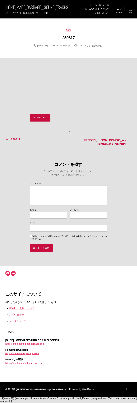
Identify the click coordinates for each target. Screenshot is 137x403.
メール (74, 210)
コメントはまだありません (91, 46)
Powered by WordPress (83, 389)
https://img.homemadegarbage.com (24, 363)
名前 (33, 210)
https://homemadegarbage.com (22, 354)
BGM (68, 30)
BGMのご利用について (97, 9)
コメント (35, 184)
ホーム (93, 5)
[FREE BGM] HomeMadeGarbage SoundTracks (42, 389)
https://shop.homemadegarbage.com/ (25, 344)
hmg (46, 46)
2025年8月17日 (63, 46)
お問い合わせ (102, 13)
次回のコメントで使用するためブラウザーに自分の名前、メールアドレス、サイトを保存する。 (69, 237)
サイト (33, 223)
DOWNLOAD (40, 118)
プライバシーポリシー (21, 321)
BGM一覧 (104, 5)
